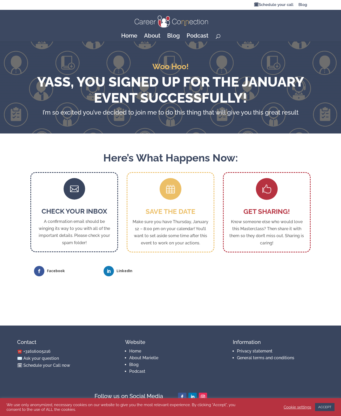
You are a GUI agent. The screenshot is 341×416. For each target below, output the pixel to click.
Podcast (197, 36)
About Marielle (143, 357)
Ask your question (41, 358)
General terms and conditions (265, 357)
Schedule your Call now (46, 365)
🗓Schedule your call (274, 5)
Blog (302, 5)
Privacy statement (254, 351)
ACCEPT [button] (324, 407)
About (152, 36)
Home (129, 36)
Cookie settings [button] (297, 407)
